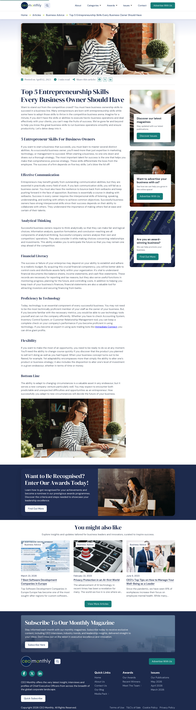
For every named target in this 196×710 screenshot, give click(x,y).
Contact (142, 5)
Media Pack (100, 693)
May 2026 (156, 681)
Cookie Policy (150, 707)
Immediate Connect (106, 326)
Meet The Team (131, 685)
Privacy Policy (167, 707)
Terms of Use (117, 707)
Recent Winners (131, 681)
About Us (99, 681)
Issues (127, 5)
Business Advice (55, 15)
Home (24, 15)
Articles (36, 15)
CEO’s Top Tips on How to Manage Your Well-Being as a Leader (150, 581)
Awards (112, 5)
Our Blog (99, 689)
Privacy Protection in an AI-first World (97, 580)
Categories (94, 5)
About (78, 5)
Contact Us (100, 685)
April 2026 (156, 685)
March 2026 (157, 689)
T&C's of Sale (133, 707)
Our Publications (160, 677)
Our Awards (129, 677)
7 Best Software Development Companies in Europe (39, 581)
